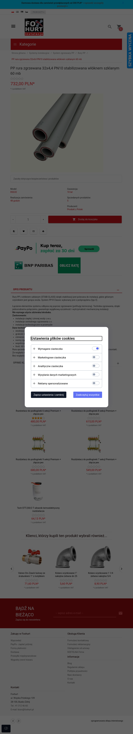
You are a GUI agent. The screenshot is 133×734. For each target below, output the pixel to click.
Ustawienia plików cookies (53, 338)
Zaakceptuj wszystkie (87, 394)
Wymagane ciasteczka (50, 348)
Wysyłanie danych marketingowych (57, 374)
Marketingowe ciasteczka (52, 357)
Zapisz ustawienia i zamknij (49, 394)
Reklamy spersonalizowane (53, 383)
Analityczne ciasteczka (50, 366)
